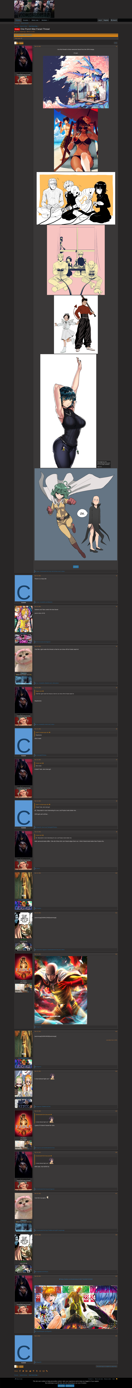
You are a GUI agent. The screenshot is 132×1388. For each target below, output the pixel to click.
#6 (116, 728)
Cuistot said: (39, 762)
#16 (116, 1151)
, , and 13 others (51, 570)
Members (44, 20)
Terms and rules (99, 1377)
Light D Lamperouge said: (42, 731)
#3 (116, 605)
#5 (116, 686)
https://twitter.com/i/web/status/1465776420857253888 (76, 1278)
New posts (17, 23)
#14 (116, 1070)
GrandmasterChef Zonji (24, 1097)
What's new (35, 20)
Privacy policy (107, 1377)
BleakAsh (24, 632)
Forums (18, 20)
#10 (116, 872)
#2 (116, 575)
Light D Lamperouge (20, 31)
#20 (116, 1334)
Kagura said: (39, 690)
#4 (116, 645)
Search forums (24, 23)
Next (21, 43)
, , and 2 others (46, 723)
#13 (116, 1030)
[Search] (114, 20)
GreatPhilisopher (24, 899)
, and (45, 601)
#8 (116, 800)
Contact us (91, 1377)
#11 (116, 912)
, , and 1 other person (48, 682)
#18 (116, 1234)
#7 (116, 758)
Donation (25, 20)
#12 (116, 953)
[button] (29, 20)
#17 (116, 1192)
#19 (116, 1275)
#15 (116, 1110)
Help (113, 1377)
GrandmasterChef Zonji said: (43, 1113)
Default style (18, 1377)
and (44, 641)
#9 (116, 830)
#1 (116, 46)
